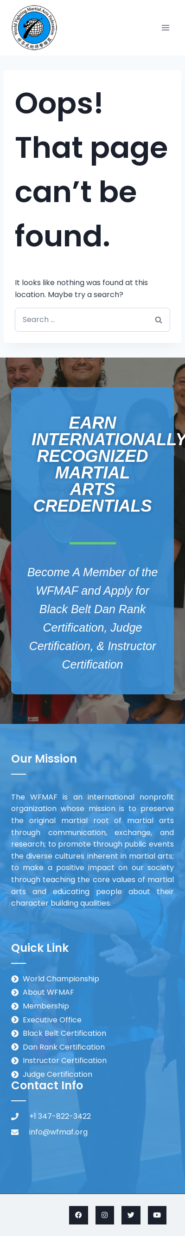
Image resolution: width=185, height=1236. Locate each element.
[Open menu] (165, 27)
